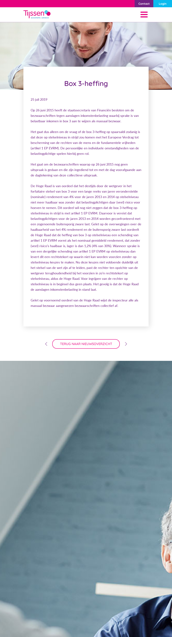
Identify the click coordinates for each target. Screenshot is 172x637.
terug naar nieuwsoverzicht (86, 344)
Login (163, 3)
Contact (144, 3)
